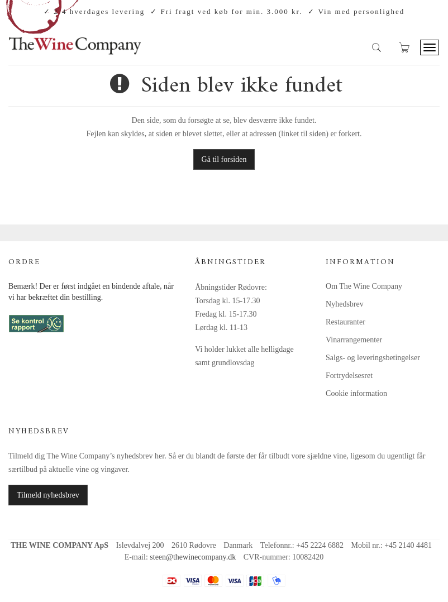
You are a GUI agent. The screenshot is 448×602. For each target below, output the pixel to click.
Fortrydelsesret (349, 375)
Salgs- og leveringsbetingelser (373, 357)
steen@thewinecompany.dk (193, 557)
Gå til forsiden (224, 159)
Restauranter (345, 322)
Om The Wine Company (364, 286)
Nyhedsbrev (345, 304)
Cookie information (356, 393)
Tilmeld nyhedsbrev (48, 495)
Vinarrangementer (354, 340)
